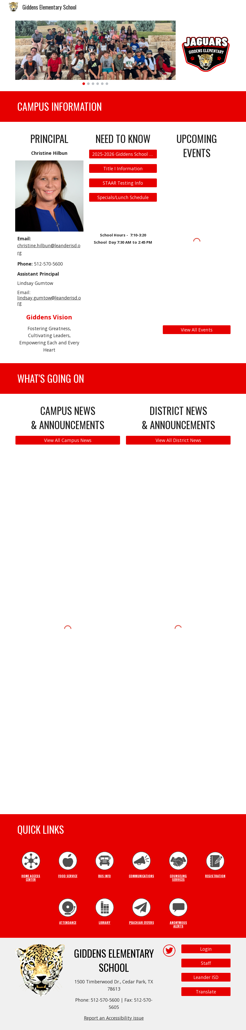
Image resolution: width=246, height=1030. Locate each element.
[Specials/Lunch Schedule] (123, 197)
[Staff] (206, 963)
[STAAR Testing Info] (123, 183)
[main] (123, 106)
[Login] (206, 948)
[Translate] (206, 991)
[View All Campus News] (67, 440)
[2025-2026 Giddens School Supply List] (123, 154)
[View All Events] (197, 329)
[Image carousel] (95, 53)
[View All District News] (178, 440)
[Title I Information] (123, 168)
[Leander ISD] (206, 977)
